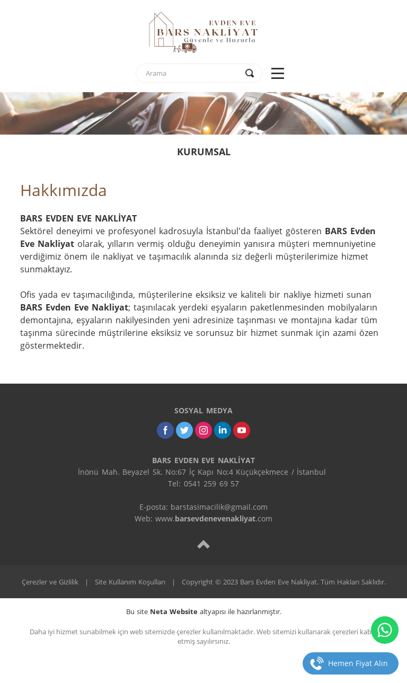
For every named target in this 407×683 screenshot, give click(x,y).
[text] (192, 73)
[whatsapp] (385, 630)
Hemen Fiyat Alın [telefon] (358, 663)
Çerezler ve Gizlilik (50, 582)
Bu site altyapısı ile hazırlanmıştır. (203, 611)
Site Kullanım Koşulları (130, 582)
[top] (203, 544)
